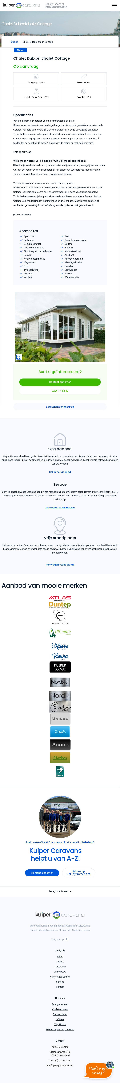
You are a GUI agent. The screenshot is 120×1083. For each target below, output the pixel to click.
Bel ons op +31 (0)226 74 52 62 (79, 873)
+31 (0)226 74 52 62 (54, 4)
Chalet (60, 961)
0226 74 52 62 (60, 390)
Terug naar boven (60, 891)
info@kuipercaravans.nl (56, 7)
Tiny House (60, 1024)
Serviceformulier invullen (60, 507)
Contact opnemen (60, 382)
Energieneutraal (60, 1004)
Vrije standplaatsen (60, 976)
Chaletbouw (60, 971)
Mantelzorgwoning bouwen (60, 1029)
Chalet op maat (60, 1009)
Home (60, 956)
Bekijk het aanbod (60, 472)
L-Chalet (60, 1019)
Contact (60, 986)
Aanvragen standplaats (60, 564)
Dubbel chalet (60, 1014)
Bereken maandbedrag (60, 406)
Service (60, 981)
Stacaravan (60, 966)
